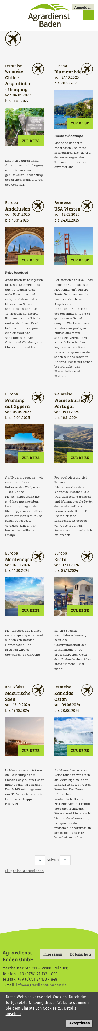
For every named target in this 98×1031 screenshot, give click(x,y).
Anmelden (82, 7)
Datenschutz (81, 954)
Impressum (52, 954)
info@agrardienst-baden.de (41, 985)
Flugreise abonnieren (24, 871)
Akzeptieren (79, 1027)
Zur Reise (31, 140)
